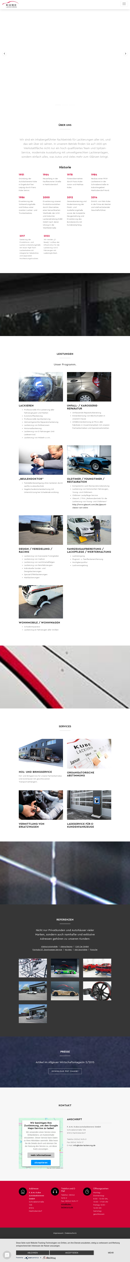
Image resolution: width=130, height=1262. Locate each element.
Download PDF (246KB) (65, 1071)
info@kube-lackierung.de (84, 1145)
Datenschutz (71, 1233)
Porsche (93, 950)
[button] (4, 53)
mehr (111, 1253)
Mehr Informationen (41, 1155)
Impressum (58, 1233)
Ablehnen (32, 1253)
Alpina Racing (66, 947)
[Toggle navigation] (124, 3)
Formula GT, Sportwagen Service (47, 950)
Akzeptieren (40, 1162)
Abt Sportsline (81, 950)
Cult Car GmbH (82, 947)
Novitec (68, 950)
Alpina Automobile (49, 947)
